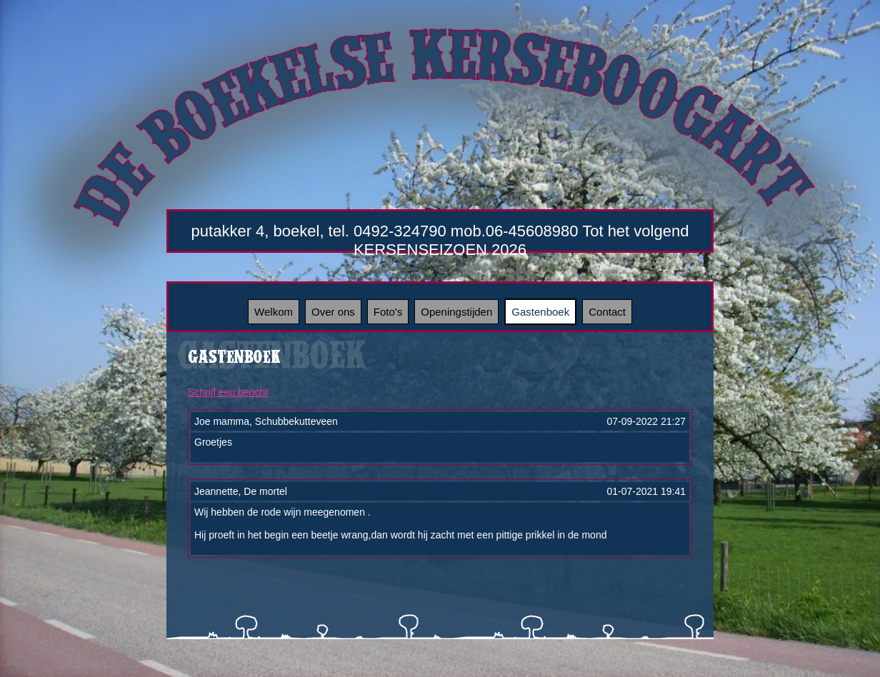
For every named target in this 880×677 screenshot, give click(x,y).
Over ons (333, 312)
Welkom (273, 312)
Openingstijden (456, 312)
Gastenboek (540, 312)
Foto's (388, 312)
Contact (607, 312)
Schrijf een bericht (228, 392)
